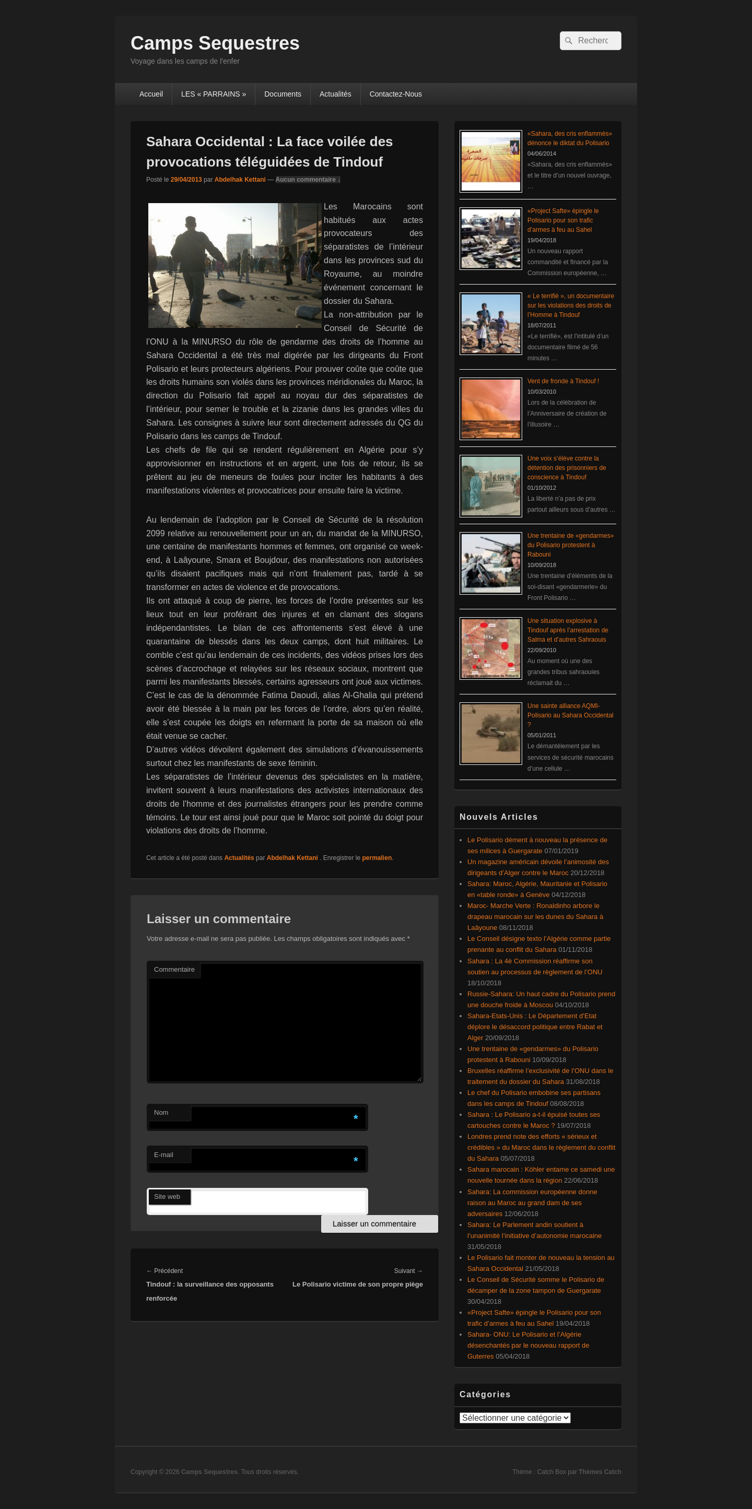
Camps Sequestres (215, 43)
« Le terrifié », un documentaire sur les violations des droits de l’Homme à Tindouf (570, 305)
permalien (377, 858)
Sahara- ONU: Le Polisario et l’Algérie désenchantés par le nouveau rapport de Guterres (528, 1345)
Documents (282, 94)
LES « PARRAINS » (213, 94)
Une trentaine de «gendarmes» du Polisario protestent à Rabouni (570, 545)
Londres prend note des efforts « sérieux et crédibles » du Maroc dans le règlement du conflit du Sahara (541, 1147)
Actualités (335, 94)
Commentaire (174, 969)
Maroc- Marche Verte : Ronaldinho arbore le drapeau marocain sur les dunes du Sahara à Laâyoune (535, 917)
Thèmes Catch (600, 1472)
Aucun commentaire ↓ (308, 179)
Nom (161, 1112)
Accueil (151, 94)
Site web (167, 1196)
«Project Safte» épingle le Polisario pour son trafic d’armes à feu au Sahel (563, 220)
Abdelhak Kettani (240, 179)
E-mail (163, 1155)
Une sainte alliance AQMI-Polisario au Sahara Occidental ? (570, 715)
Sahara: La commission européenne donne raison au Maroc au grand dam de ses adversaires (532, 1203)
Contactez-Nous (396, 94)
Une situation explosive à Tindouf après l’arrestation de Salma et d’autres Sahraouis (567, 630)
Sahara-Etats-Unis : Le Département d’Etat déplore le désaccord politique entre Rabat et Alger (535, 1027)
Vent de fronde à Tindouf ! (563, 381)
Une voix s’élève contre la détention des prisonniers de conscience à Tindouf (566, 468)
